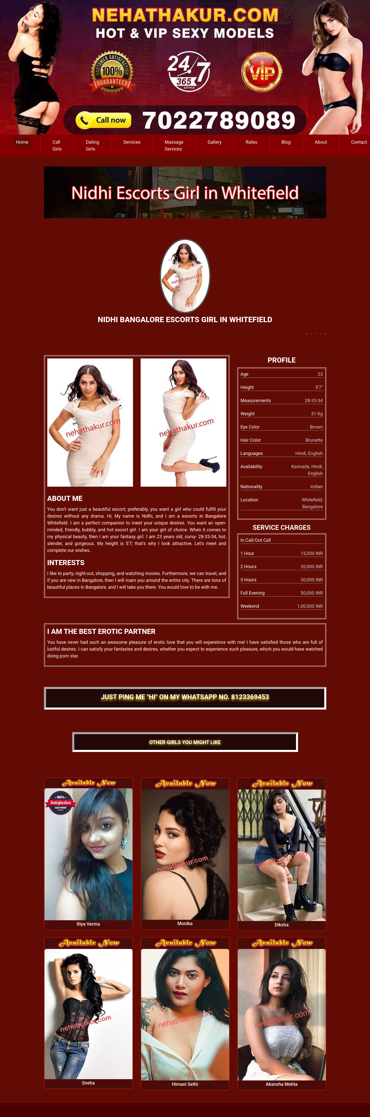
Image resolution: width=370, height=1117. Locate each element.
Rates (251, 142)
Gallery (214, 142)
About (321, 142)
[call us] (185, 67)
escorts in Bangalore (204, 516)
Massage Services (174, 145)
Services (132, 142)
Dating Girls (92, 145)
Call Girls (57, 145)
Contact (359, 142)
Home (22, 142)
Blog (286, 142)
